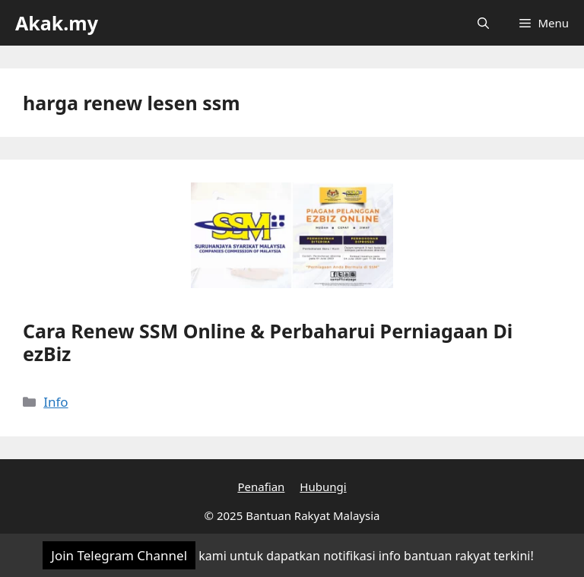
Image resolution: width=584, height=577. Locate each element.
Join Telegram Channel (119, 555)
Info (55, 402)
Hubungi (323, 486)
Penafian (260, 486)
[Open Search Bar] (483, 23)
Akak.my (56, 23)
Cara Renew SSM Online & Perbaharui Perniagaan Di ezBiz (268, 342)
